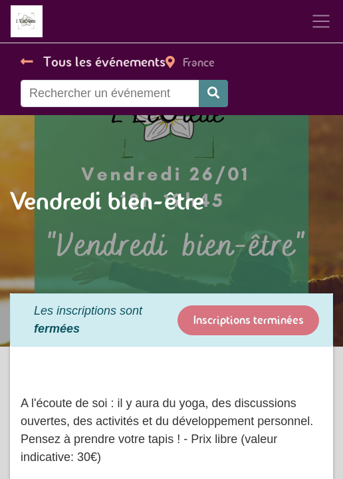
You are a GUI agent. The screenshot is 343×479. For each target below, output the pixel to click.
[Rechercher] (213, 93)
